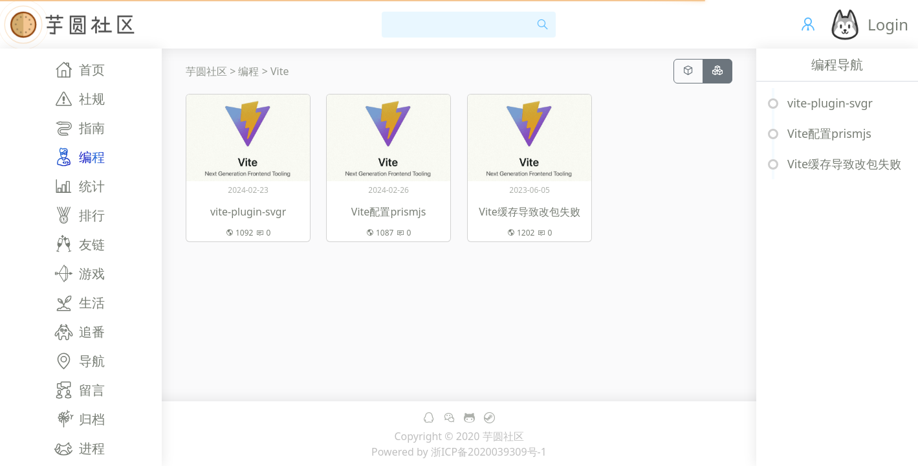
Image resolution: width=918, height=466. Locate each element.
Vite (279, 71)
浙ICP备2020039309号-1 (489, 452)
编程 (248, 71)
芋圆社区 (206, 71)
